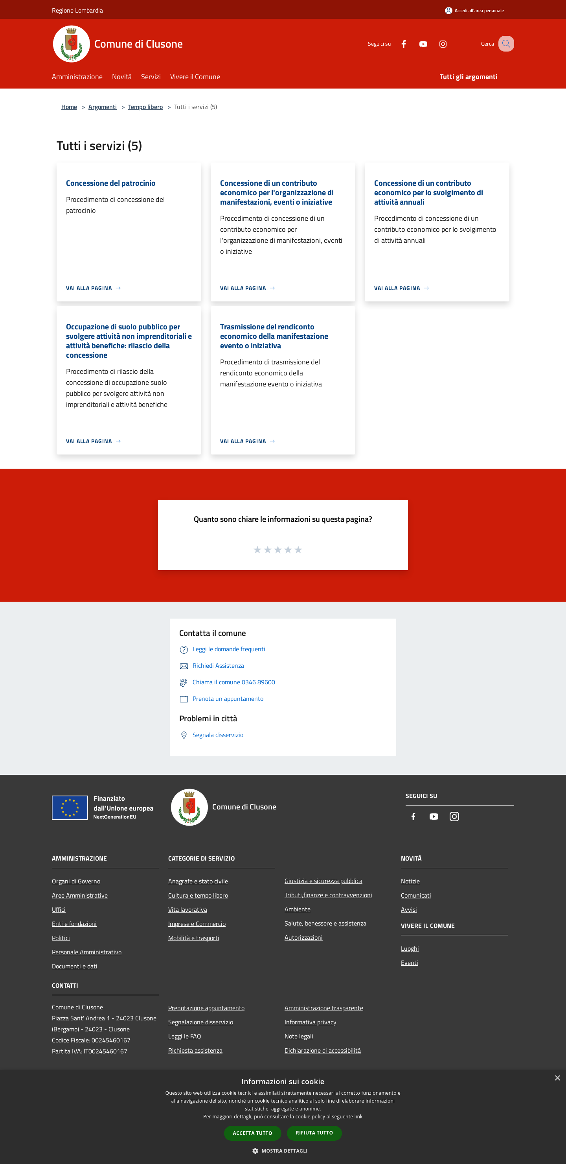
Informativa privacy (310, 1022)
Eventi (409, 962)
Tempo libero (145, 106)
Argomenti (102, 106)
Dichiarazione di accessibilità (323, 1050)
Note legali (299, 1036)
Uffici (59, 909)
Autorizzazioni (304, 937)
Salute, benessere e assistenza (325, 923)
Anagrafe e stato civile (198, 881)
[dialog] (283, 1117)
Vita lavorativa (187, 909)
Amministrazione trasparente (324, 1007)
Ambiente (298, 909)
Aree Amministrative (80, 895)
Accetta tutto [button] (252, 1133)
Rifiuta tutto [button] (314, 1132)
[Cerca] (504, 43)
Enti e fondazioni (74, 923)
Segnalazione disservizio (200, 1022)
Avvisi (409, 909)
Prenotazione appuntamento (206, 1007)
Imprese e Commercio (197, 923)
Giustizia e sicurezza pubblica (323, 880)
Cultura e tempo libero (198, 895)
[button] (283, 1151)
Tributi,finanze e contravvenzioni (328, 895)
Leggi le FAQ (184, 1036)
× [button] (557, 1078)
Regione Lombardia (77, 10)
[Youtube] (415, 43)
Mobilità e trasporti (193, 937)
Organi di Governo (76, 881)
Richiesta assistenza (195, 1050)
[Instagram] (435, 43)
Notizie (410, 881)
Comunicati (416, 895)
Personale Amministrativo (86, 952)
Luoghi (410, 948)
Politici (61, 937)
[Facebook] (395, 43)
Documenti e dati (74, 966)
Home (69, 106)
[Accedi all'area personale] (474, 10)
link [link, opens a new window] (359, 1116)
